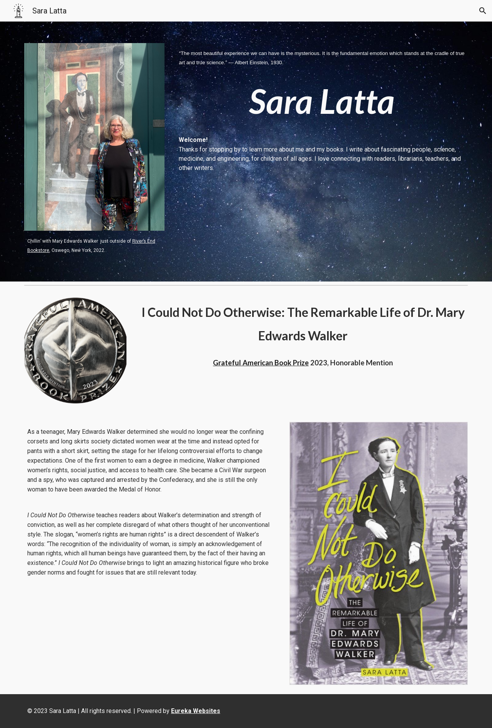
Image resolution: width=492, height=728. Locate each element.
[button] (483, 11)
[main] (94, 245)
